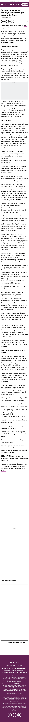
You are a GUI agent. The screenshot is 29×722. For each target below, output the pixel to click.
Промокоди (23, 672)
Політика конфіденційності (19, 668)
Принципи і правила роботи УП (10, 672)
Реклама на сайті (6, 668)
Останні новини (9, 580)
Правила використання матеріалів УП (14, 670)
